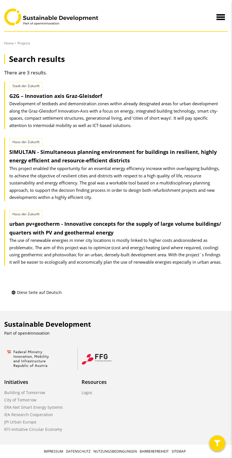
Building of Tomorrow (24, 392)
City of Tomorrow (20, 400)
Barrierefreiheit (154, 451)
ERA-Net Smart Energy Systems (33, 407)
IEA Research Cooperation (28, 414)
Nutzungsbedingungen (115, 451)
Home (9, 43)
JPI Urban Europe (20, 422)
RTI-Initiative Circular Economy (33, 429)
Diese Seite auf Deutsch (36, 292)
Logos (87, 392)
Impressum (53, 451)
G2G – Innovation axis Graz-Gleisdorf (55, 96)
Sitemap (179, 451)
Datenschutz (78, 451)
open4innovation (34, 333)
